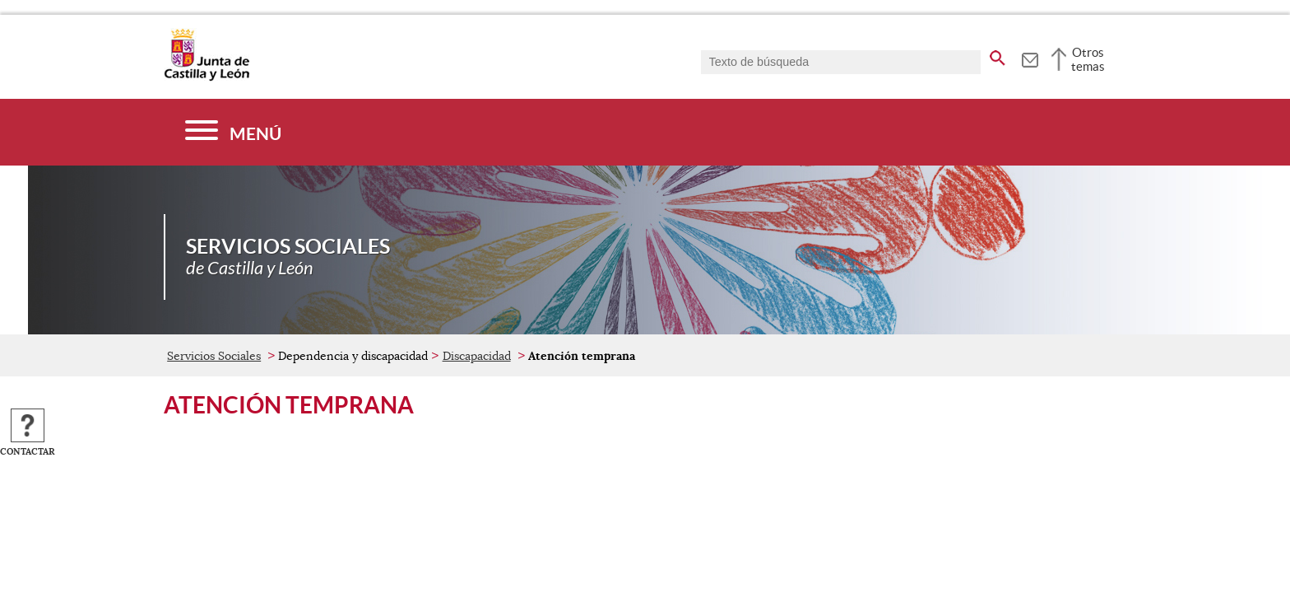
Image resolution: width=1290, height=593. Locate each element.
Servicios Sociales (214, 355)
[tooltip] (1029, 57)
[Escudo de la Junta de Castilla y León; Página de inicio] (206, 77)
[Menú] (233, 132)
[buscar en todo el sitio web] (997, 55)
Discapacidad (477, 355)
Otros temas (1088, 59)
